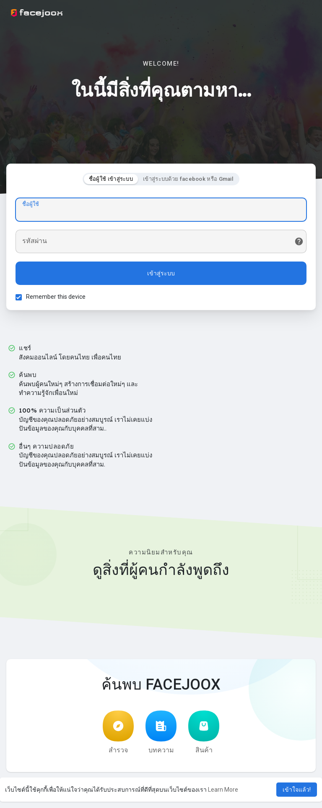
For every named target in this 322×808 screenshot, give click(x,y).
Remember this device (57, 298)
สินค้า (203, 735)
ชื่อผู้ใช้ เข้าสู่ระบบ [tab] (111, 180)
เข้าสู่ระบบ (161, 274)
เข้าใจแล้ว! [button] (297, 789)
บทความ (161, 735)
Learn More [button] (223, 789)
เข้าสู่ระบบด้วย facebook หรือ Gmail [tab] (188, 180)
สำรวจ (118, 735)
